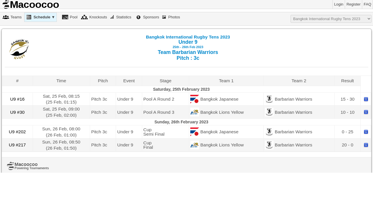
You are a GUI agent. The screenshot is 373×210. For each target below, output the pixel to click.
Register (353, 4)
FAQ (367, 4)
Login (339, 4)
